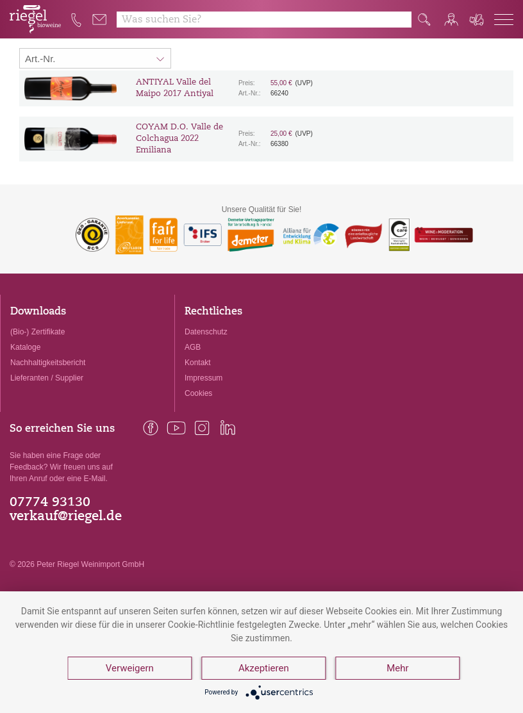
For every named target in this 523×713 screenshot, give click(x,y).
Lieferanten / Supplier (46, 377)
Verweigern (130, 668)
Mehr (397, 668)
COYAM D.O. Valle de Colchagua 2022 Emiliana (179, 138)
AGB (193, 347)
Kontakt (198, 362)
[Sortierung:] (95, 58)
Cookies (198, 393)
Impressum (203, 377)
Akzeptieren (263, 668)
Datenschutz (206, 331)
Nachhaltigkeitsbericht (47, 362)
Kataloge (25, 347)
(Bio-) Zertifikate (37, 331)
